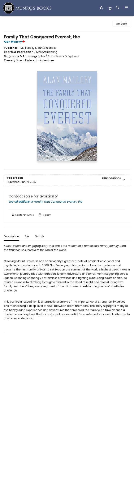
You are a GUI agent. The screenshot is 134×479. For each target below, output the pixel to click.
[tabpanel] (67, 288)
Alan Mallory (15, 42)
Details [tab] (39, 236)
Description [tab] (11, 236)
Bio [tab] (27, 236)
